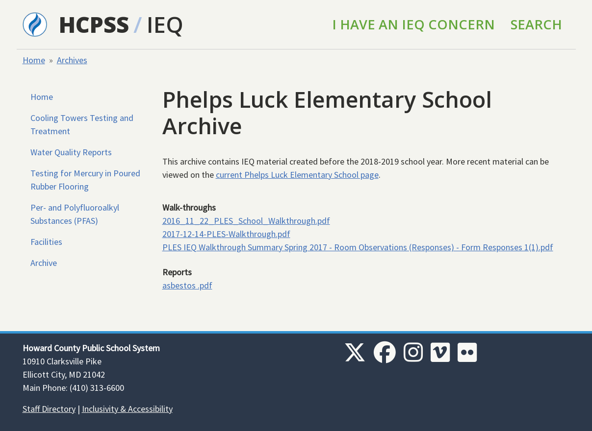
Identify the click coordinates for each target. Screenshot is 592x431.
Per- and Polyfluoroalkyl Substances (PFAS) (74, 214)
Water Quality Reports (71, 152)
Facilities (46, 241)
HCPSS (94, 24)
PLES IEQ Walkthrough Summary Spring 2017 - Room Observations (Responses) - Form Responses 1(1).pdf (357, 247)
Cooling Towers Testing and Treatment (81, 124)
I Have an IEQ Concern (413, 24)
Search (536, 24)
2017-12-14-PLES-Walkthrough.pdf (226, 233)
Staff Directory (49, 408)
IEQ (165, 24)
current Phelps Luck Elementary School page (297, 174)
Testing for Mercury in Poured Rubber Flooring (85, 180)
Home (34, 60)
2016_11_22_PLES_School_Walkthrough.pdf (246, 220)
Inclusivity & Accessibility (127, 408)
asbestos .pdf (187, 285)
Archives (72, 60)
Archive (43, 262)
